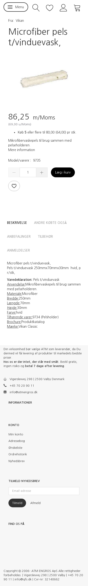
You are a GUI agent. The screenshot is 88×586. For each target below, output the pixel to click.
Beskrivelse (17, 222)
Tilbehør (45, 236)
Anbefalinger (19, 236)
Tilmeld (17, 502)
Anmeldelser (18, 250)
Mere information (21, 150)
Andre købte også (50, 222)
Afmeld (35, 502)
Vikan (20, 20)
